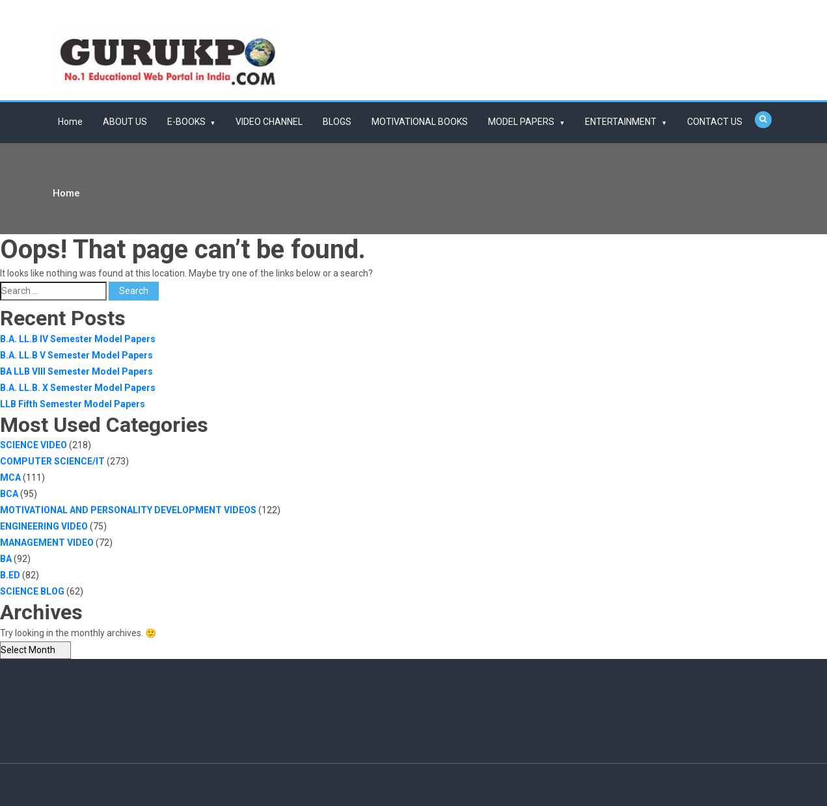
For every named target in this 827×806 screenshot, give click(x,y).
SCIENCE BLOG (32, 591)
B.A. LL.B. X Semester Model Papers (78, 388)
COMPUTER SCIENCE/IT (52, 461)
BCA (9, 494)
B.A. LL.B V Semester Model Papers (76, 355)
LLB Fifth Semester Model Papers (72, 404)
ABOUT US (125, 121)
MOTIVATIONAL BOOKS (420, 121)
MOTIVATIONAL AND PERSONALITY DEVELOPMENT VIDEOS (128, 510)
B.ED (10, 575)
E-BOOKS (186, 121)
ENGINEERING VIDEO (44, 526)
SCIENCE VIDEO (33, 445)
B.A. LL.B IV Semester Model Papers (78, 339)
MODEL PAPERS (521, 121)
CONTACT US (714, 121)
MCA (10, 477)
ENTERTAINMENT (621, 121)
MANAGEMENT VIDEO (47, 542)
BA (6, 559)
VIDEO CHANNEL (269, 121)
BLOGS (337, 121)
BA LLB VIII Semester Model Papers (76, 371)
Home (70, 121)
